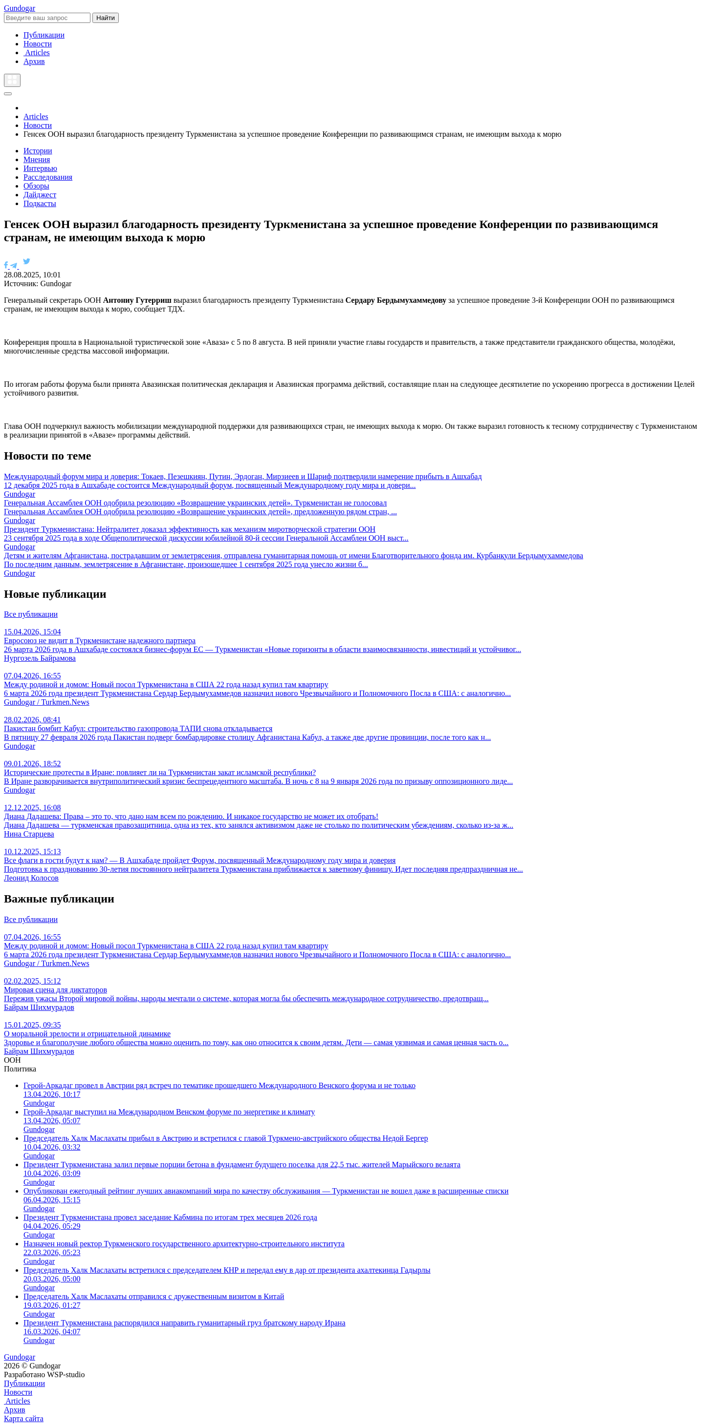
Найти (105, 17)
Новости (37, 44)
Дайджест (39, 194)
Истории (37, 151)
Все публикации (31, 614)
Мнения (36, 159)
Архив (34, 61)
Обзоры (36, 186)
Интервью (40, 168)
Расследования (47, 177)
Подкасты (39, 203)
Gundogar (19, 8)
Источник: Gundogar (37, 283)
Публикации (44, 35)
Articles (36, 52)
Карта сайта (24, 1418)
